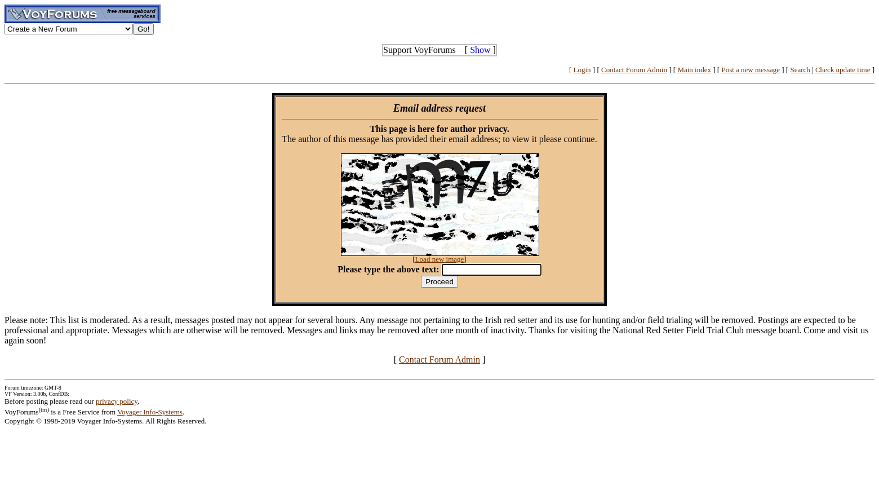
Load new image (439, 259)
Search (800, 69)
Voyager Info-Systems (150, 412)
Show (480, 50)
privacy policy (116, 401)
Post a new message (750, 69)
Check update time (842, 69)
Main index (694, 69)
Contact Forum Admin (634, 69)
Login (582, 69)
